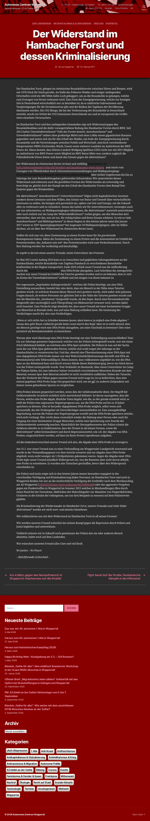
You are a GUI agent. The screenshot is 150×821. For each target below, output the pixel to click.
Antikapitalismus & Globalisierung (72, 23)
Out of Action (121, 8)
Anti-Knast (47, 751)
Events (64, 769)
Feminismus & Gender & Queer (24, 776)
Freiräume (51, 776)
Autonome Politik (50, 763)
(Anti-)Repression (41, 23)
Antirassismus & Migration (22, 763)
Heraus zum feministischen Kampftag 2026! (30, 647)
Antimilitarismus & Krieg (62, 757)
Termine (29, 788)
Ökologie (98, 23)
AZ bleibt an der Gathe (19, 769)
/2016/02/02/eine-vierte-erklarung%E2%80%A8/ (66, 484)
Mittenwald (67, 776)
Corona (52, 769)
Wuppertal (112, 23)
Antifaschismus (66, 751)
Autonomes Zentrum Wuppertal (25, 4)
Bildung (40, 769)
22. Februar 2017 (87, 67)
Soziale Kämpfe (64, 782)
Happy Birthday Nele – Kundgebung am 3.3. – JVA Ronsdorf (39, 656)
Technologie (14, 788)
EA (132, 8)
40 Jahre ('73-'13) (93, 8)
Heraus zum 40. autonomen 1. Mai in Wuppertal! (32, 637)
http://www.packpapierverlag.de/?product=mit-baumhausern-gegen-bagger (60, 167)
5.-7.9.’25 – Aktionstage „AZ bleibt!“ (78, 5)
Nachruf (11, 782)
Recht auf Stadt (42, 782)
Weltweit (63, 788)
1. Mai (34, 751)
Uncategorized (46, 788)
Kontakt (108, 8)
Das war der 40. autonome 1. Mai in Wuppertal (31, 628)
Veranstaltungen (125, 5)
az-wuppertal (68, 67)
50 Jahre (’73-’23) (106, 5)
